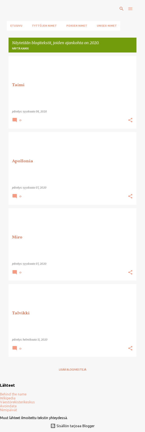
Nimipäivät (8, 410)
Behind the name (13, 394)
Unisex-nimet (107, 25)
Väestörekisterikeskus (17, 402)
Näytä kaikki (20, 48)
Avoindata (8, 406)
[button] (130, 120)
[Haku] (121, 8)
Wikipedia (8, 398)
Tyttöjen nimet (44, 25)
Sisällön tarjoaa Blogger (72, 426)
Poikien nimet (76, 25)
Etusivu (16, 25)
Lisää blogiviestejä (72, 369)
